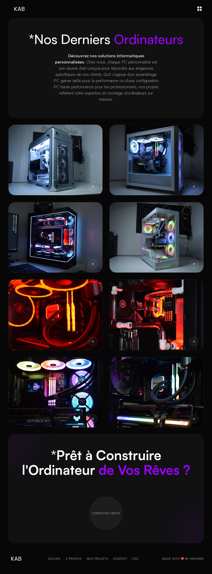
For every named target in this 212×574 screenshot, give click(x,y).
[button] (199, 9)
